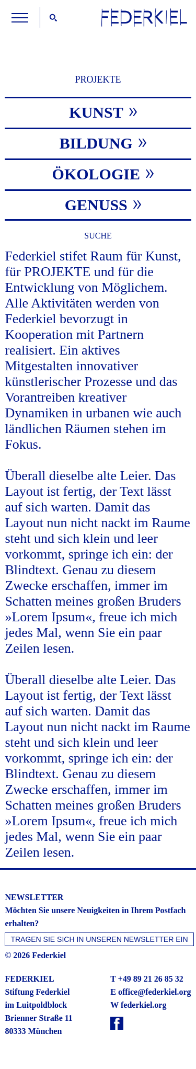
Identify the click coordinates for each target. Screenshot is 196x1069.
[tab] (98, 112)
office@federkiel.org (154, 991)
